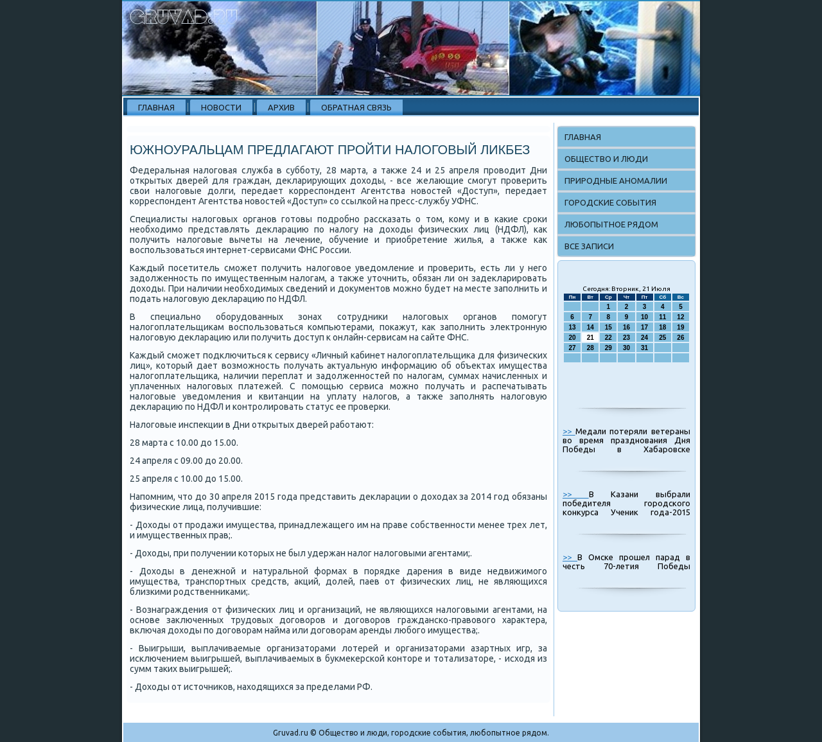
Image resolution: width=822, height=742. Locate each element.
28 (590, 347)
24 (644, 337)
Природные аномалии (615, 180)
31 (644, 347)
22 (608, 337)
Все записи (589, 246)
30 (626, 347)
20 (572, 337)
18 (662, 327)
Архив (281, 107)
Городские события (610, 202)
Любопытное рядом (611, 224)
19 (680, 327)
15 (608, 327)
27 (572, 347)
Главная (156, 107)
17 (644, 327)
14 (590, 327)
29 (608, 347)
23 (626, 337)
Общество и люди (606, 158)
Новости (221, 107)
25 (662, 337)
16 (626, 327)
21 (590, 337)
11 (662, 317)
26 (680, 337)
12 (680, 317)
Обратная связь (356, 107)
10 (644, 317)
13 (572, 327)
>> (569, 431)
